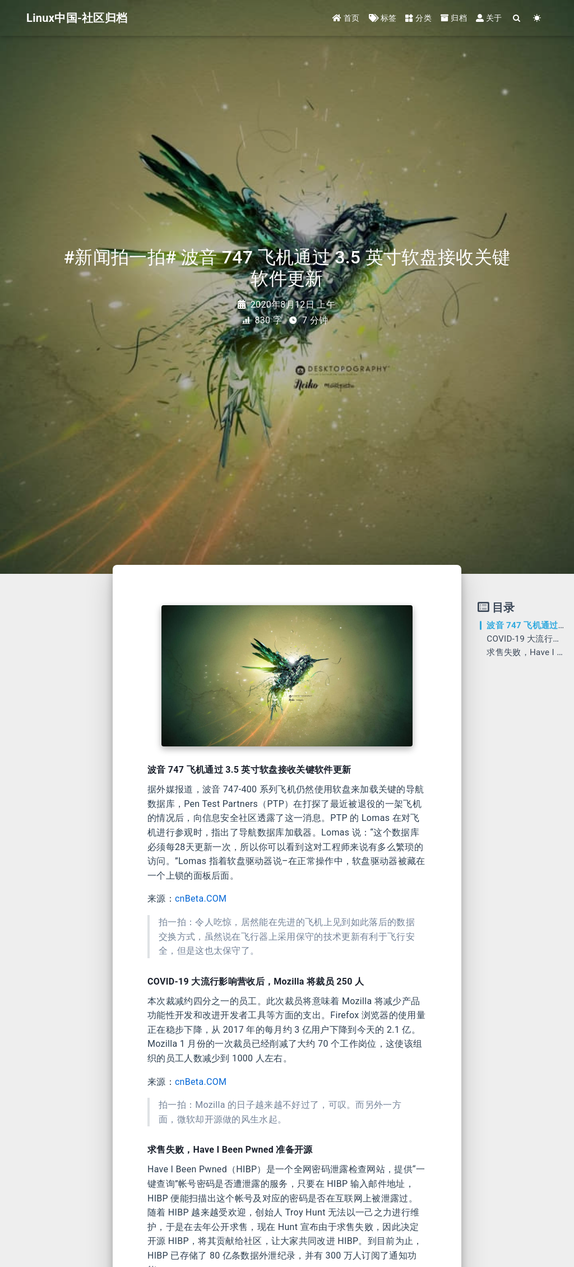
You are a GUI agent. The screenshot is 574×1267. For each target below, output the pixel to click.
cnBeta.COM (200, 898)
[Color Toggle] (537, 18)
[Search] (517, 18)
